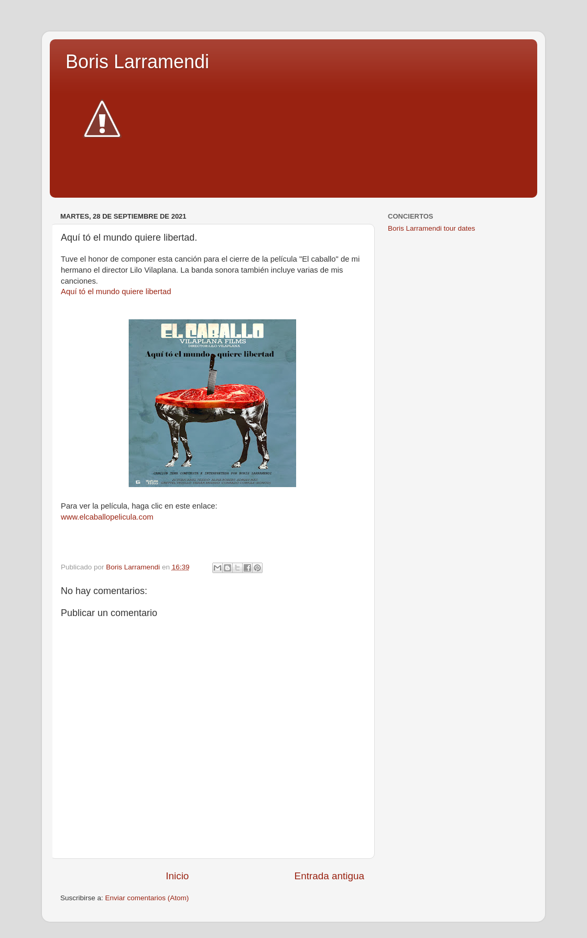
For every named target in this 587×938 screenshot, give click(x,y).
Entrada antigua (329, 875)
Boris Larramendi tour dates (431, 228)
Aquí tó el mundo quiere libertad (116, 291)
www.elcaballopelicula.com (107, 517)
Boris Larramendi (137, 61)
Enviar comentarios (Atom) (147, 898)
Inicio (177, 875)
